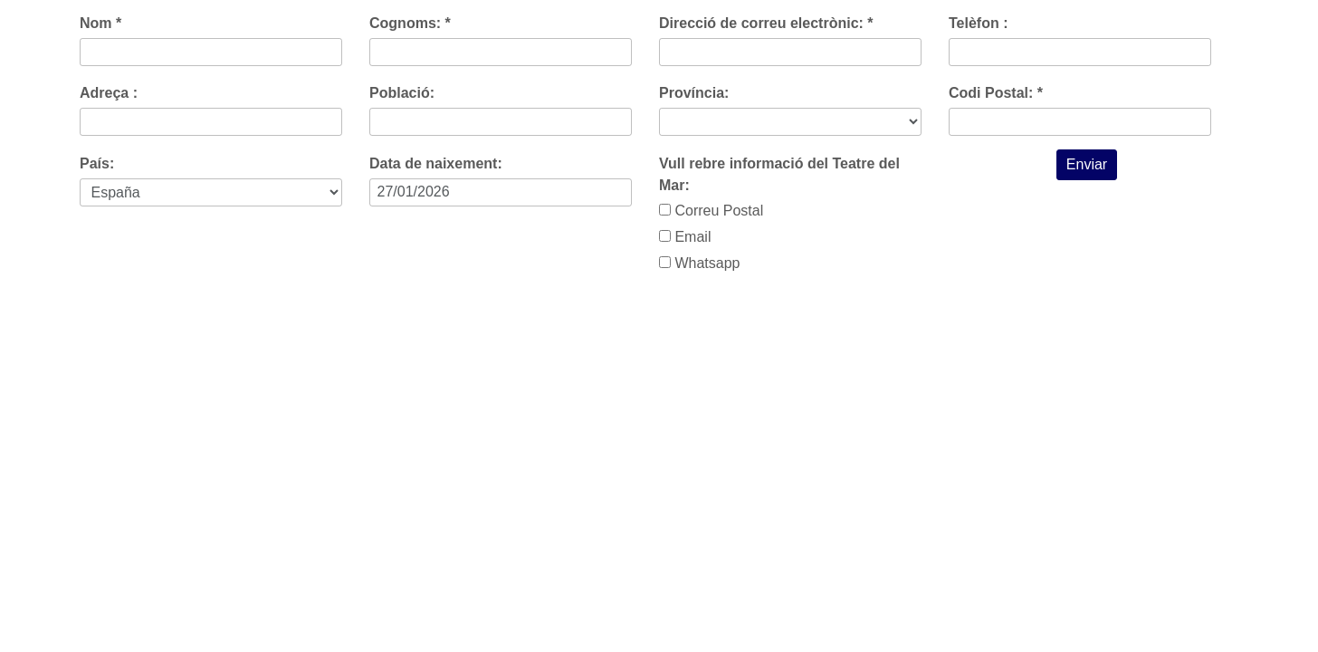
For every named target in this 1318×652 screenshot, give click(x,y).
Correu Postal (711, 210)
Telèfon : (978, 23)
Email (685, 236)
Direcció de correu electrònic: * (766, 23)
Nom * (100, 23)
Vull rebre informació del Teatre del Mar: (779, 174)
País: (97, 163)
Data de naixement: (435, 163)
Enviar (1086, 164)
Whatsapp (699, 263)
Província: (694, 93)
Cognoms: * (410, 23)
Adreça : (109, 93)
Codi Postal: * (996, 93)
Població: (402, 93)
